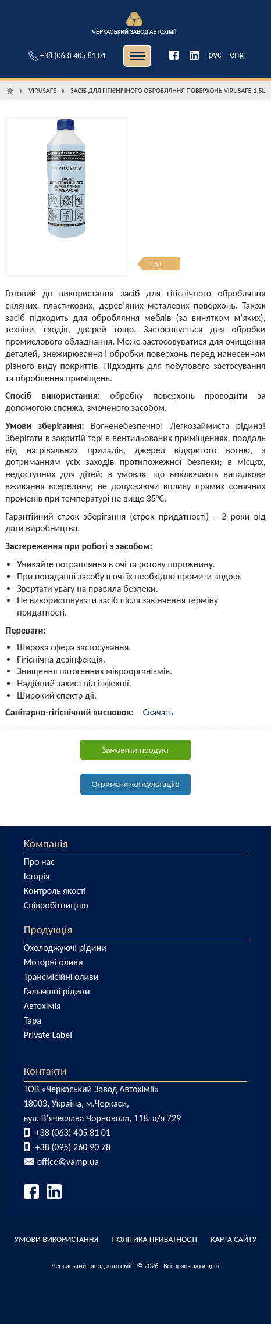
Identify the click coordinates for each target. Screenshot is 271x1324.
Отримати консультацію (135, 784)
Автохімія (42, 1005)
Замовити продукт (135, 750)
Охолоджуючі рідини (65, 947)
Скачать (158, 712)
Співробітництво (56, 905)
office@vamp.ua (68, 1161)
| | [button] (137, 56)
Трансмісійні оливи (61, 976)
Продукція (48, 929)
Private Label (48, 1034)
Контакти (45, 1071)
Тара (32, 1020)
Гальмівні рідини (57, 991)
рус (214, 54)
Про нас (39, 861)
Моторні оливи (53, 962)
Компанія (46, 843)
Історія (37, 876)
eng (237, 54)
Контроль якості (55, 890)
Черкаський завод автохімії (92, 1266)
